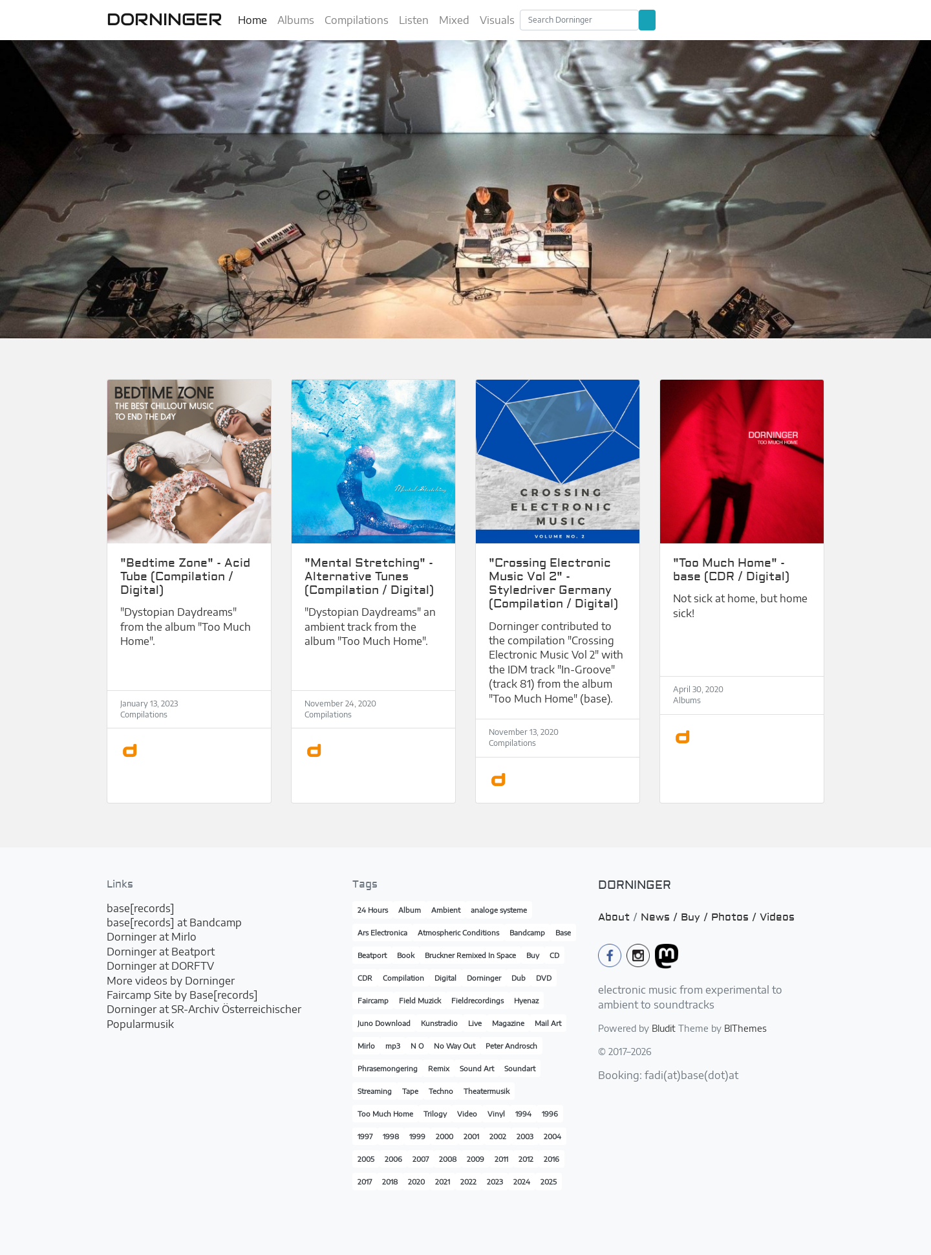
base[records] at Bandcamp (174, 922)
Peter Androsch (511, 1046)
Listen (414, 20)
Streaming (375, 1091)
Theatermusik (486, 1091)
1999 (417, 1136)
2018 (390, 1181)
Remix (438, 1068)
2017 (365, 1181)
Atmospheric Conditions (458, 932)
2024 (521, 1181)
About (614, 917)
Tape (410, 1091)
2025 (548, 1181)
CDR (365, 978)
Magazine (508, 1023)
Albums (295, 20)
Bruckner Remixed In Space (470, 955)
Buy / (696, 917)
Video (467, 1113)
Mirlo (366, 1046)
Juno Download (384, 1023)
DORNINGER (164, 19)
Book (405, 955)
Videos (777, 917)
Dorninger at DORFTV (160, 965)
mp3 (392, 1046)
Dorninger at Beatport (161, 951)
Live (475, 1023)
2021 (442, 1181)
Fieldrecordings (477, 1000)
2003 (525, 1136)
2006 (393, 1159)
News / (661, 917)
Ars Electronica (382, 932)
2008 (447, 1159)
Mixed (454, 20)
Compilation (403, 978)
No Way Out (454, 1046)
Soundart (519, 1068)
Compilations (357, 20)
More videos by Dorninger (171, 980)
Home (252, 20)
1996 (550, 1113)
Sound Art (477, 1068)
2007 (420, 1159)
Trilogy (435, 1113)
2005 (366, 1159)
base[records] (141, 908)
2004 (552, 1136)
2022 (468, 1181)
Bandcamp (527, 932)
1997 (365, 1136)
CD (554, 955)
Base (563, 932)
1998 (391, 1136)
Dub (518, 978)
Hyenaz (526, 1000)
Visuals (497, 20)
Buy (532, 955)
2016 (551, 1159)
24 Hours (373, 910)
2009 (475, 1159)
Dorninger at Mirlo (152, 936)
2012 (526, 1159)
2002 (497, 1136)
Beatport (372, 955)
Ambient (445, 910)
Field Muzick (420, 1000)
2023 (495, 1181)
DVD (543, 978)
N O (417, 1046)
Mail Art (548, 1023)
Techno (441, 1091)
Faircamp (373, 1000)
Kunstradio (439, 1023)
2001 (471, 1136)
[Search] (579, 20)
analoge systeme (499, 910)
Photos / (735, 917)
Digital (445, 978)
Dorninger (484, 978)
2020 (416, 1181)
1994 (523, 1113)
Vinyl (496, 1113)
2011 (501, 1159)
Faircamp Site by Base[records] (182, 994)
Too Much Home (385, 1113)
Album (409, 910)
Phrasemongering (388, 1068)
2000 (444, 1136)
